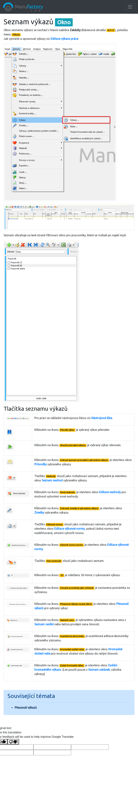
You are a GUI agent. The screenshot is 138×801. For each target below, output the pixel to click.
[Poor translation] (13, 742)
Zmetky (39, 512)
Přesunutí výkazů (26, 707)
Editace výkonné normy (69, 528)
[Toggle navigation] (130, 6)
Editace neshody (110, 492)
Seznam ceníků (44, 624)
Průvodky (40, 464)
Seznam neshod (52, 480)
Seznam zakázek (99, 669)
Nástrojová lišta (101, 418)
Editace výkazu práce (64, 38)
